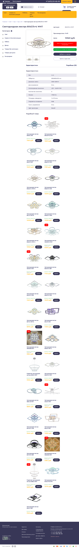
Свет (5, 12)
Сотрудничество (40, 533)
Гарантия (24, 526)
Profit (66, 33)
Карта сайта (39, 538)
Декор (6, 45)
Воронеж (7, 1)
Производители (26, 536)
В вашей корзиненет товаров (71, 7)
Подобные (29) (71, 65)
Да (7, 7)
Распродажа (42, 12)
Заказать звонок (55, 536)
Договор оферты (40, 535)
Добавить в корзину (65, 54)
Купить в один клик (65, 58)
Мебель (24, 12)
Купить (39, 140)
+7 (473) (56, 532)
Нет (11, 7)
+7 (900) (56, 533)
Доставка (24, 529)
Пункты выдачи (17, 1)
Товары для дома (32, 14)
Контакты (38, 526)
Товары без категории (11, 49)
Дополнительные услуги (28, 534)
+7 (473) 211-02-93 (53, 1)
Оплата (24, 531)
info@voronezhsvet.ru (56, 526)
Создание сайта (6, 537)
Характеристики (32, 65)
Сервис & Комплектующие (14, 13)
